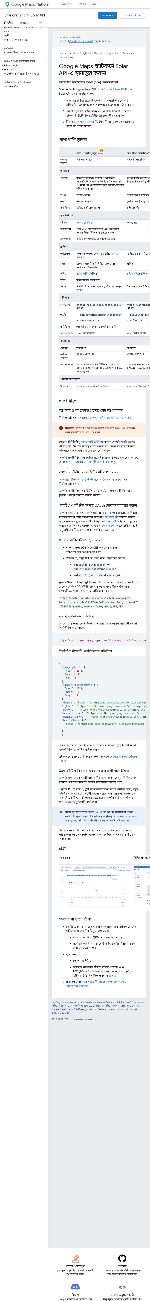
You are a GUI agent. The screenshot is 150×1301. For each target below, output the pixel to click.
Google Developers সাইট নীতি (67, 1009)
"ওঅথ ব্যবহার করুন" (102, 525)
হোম (61, 53)
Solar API (38, 15)
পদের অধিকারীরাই (92, 442)
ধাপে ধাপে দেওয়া (84, 122)
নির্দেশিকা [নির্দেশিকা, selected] (8, 22)
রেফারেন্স (24, 22)
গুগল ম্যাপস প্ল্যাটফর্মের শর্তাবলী (92, 386)
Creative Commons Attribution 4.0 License (118, 1002)
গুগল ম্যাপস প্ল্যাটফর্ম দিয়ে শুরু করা (89, 462)
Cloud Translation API (81, 41)
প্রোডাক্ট (82, 4)
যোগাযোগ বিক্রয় (133, 15)
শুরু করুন (107, 15)
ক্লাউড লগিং (82, 273)
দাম (94, 4)
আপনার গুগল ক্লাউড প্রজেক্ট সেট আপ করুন (108, 418)
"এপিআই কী (110, 517)
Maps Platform (30, 4)
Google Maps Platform (91, 53)
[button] (23, 65)
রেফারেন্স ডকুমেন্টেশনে (123, 756)
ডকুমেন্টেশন (113, 53)
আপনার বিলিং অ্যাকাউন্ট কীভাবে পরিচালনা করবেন (90, 479)
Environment (14, 15)
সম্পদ (39, 22)
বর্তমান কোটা (81, 937)
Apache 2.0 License (90, 1005)
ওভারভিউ (67, 4)
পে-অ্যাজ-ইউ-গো (85, 222)
